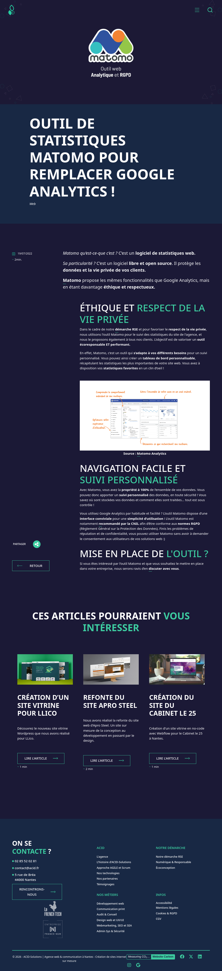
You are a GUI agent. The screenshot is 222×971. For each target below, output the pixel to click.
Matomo (72, 280)
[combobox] (210, 10)
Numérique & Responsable (173, 862)
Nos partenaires (107, 878)
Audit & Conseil (107, 914)
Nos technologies (108, 873)
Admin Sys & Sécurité (110, 931)
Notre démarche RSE (169, 857)
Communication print (111, 909)
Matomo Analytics (151, 453)
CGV (158, 919)
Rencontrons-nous (31, 891)
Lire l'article (35, 758)
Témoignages (105, 884)
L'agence (102, 857)
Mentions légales (167, 908)
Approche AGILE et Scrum (113, 868)
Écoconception (165, 868)
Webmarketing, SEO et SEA (114, 925)
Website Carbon (162, 956)
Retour (36, 565)
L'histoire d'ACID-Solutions (114, 862)
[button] (197, 10)
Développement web (110, 903)
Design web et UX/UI (110, 920)
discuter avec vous (164, 568)
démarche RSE (126, 329)
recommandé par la (119, 523)
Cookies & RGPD (166, 913)
